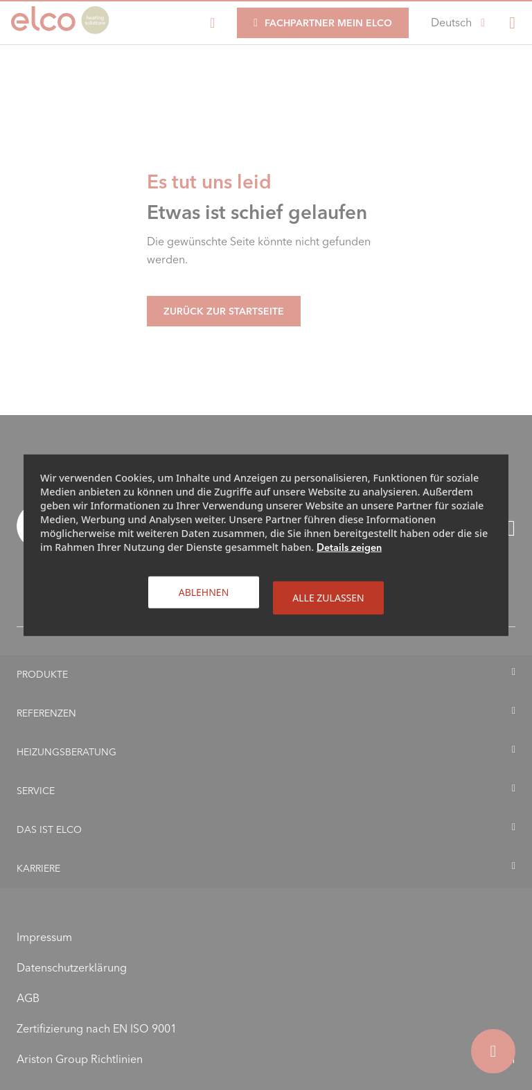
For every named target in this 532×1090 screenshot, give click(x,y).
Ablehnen (204, 591)
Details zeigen (349, 546)
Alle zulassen (328, 597)
